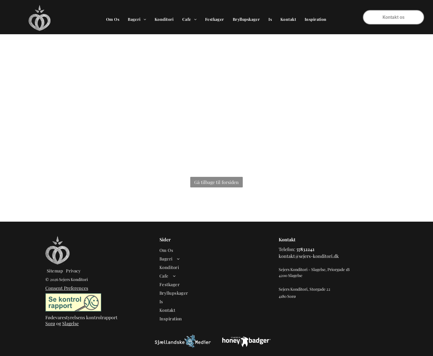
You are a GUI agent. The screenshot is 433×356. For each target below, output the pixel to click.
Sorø (50, 323)
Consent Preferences (66, 288)
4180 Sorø (287, 296)
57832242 (305, 249)
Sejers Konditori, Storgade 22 (304, 289)
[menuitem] (113, 19)
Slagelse (70, 323)
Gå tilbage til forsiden (216, 182)
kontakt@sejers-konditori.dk (309, 256)
